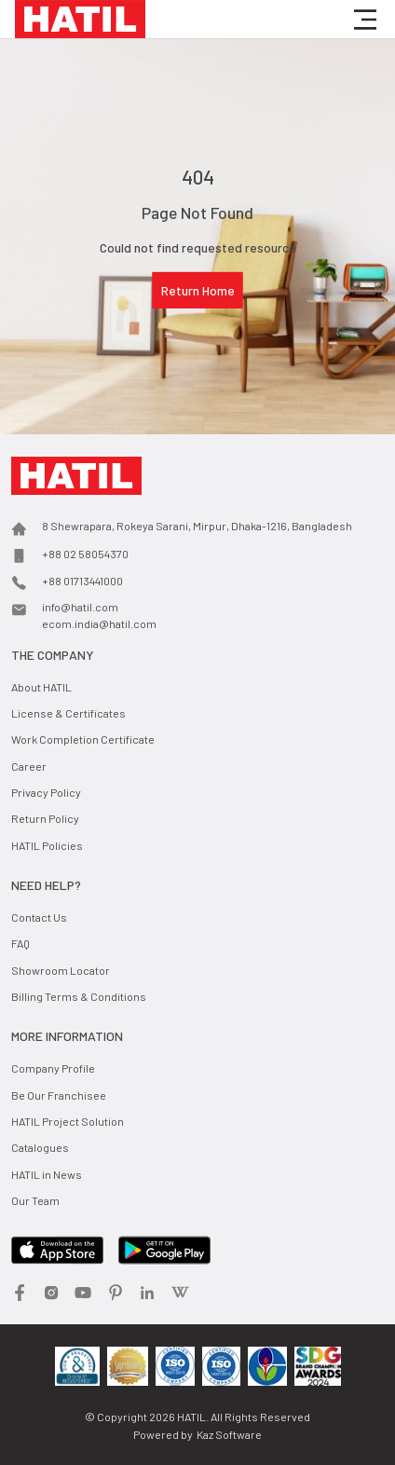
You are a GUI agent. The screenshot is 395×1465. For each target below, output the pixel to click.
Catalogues (40, 1147)
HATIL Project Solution (67, 1121)
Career (29, 766)
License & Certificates (68, 712)
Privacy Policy (46, 792)
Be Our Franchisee (58, 1095)
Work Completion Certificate (83, 739)
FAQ (20, 943)
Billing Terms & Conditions (78, 996)
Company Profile (53, 1068)
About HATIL (41, 686)
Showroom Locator (60, 970)
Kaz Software (229, 1434)
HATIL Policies (47, 845)
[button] (365, 19)
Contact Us (39, 917)
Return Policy (45, 818)
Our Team (35, 1200)
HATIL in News (46, 1174)
